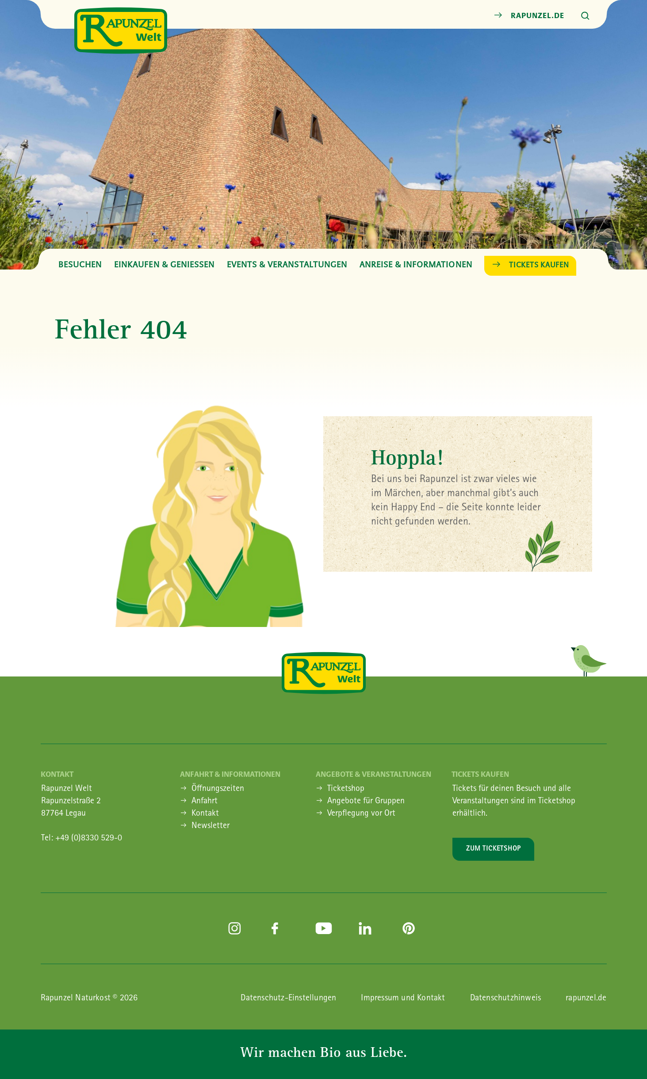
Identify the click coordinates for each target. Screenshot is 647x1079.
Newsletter (210, 826)
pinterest (410, 928)
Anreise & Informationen (416, 264)
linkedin (367, 928)
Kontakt (205, 813)
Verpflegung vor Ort (361, 813)
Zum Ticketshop (493, 849)
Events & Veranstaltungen (287, 264)
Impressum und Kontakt (403, 998)
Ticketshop (345, 789)
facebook (280, 928)
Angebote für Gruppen (366, 801)
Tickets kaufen (539, 265)
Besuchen (80, 264)
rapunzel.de (537, 15)
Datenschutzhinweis (505, 998)
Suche (585, 16)
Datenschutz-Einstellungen (288, 998)
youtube (323, 928)
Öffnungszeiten (217, 789)
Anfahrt (204, 801)
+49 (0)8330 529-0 (88, 838)
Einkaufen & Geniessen (164, 264)
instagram (236, 928)
